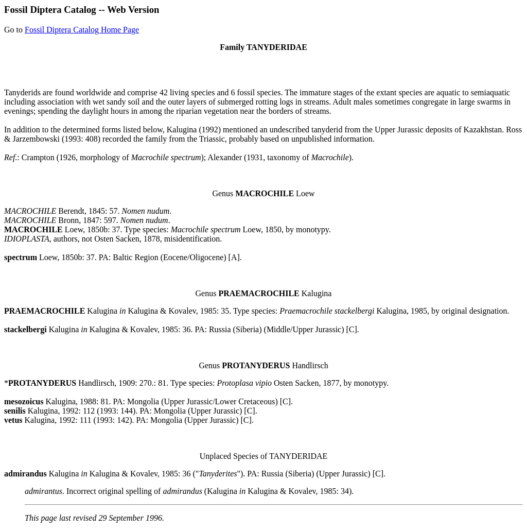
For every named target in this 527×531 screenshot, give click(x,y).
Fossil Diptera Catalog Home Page (82, 29)
